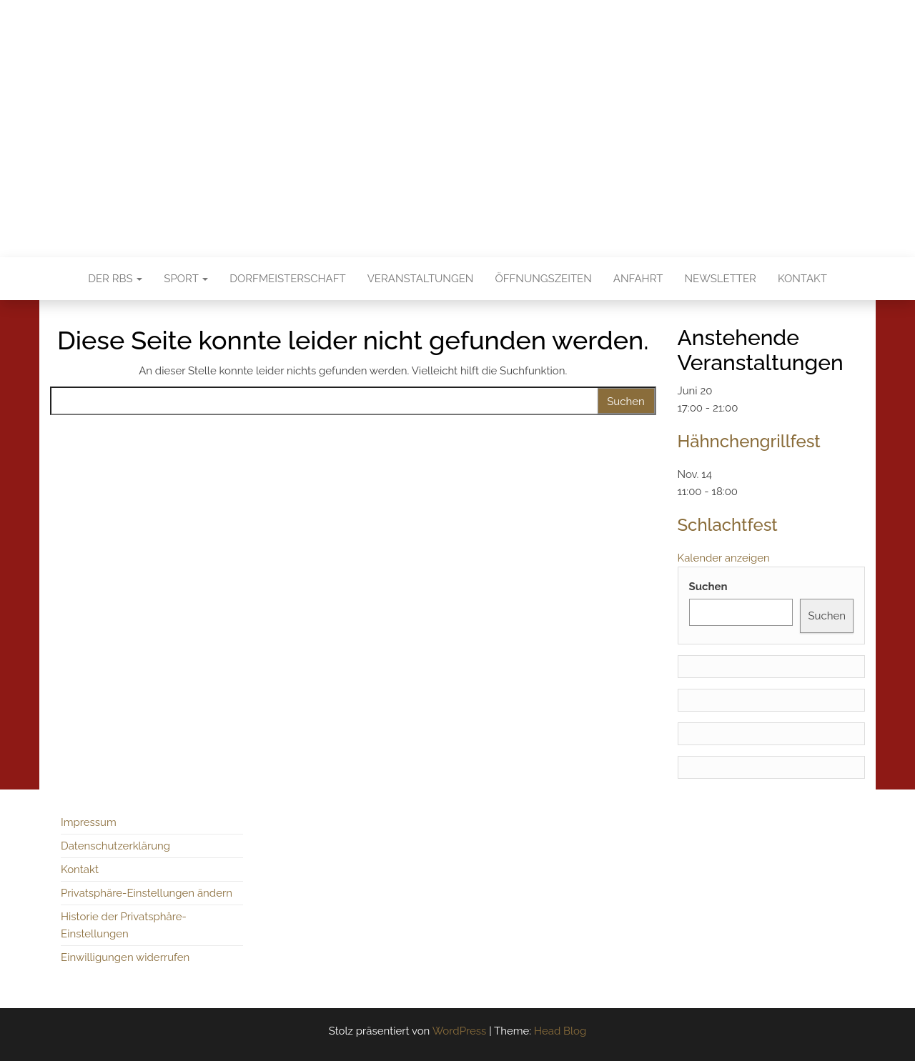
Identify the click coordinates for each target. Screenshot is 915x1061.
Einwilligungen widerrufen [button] (125, 957)
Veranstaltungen (420, 278)
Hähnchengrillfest (749, 441)
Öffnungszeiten (543, 278)
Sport (186, 278)
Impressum (89, 822)
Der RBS (115, 278)
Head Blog (560, 1031)
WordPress (459, 1031)
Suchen (708, 586)
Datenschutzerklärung (115, 846)
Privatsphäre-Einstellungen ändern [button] (146, 893)
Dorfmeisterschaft (287, 278)
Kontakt (802, 278)
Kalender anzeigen (724, 558)
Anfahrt (638, 278)
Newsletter (720, 278)
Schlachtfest (728, 524)
